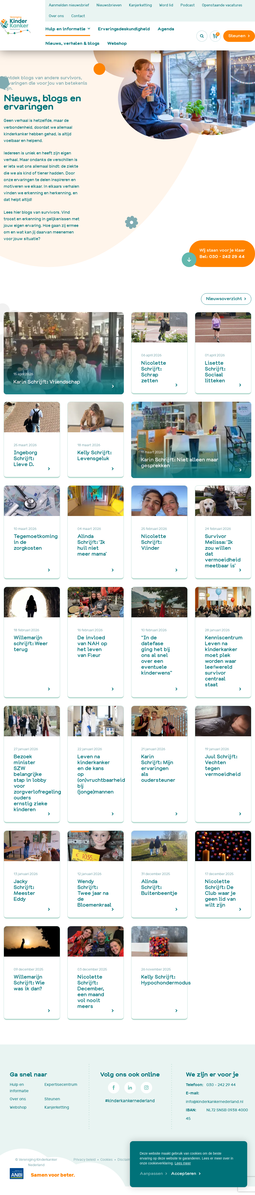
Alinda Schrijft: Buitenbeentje (159, 887)
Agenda (166, 28)
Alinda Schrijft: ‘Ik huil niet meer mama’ (92, 544)
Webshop (117, 43)
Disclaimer (125, 1160)
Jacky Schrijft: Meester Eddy (24, 890)
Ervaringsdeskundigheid (124, 28)
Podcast (188, 5)
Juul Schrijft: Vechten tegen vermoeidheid (223, 765)
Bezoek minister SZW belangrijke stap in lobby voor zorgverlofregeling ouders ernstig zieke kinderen (37, 783)
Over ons (56, 16)
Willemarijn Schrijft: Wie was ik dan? (29, 982)
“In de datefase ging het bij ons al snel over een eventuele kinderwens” (156, 655)
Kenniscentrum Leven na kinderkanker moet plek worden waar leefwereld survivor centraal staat (224, 661)
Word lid (166, 5)
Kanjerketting (140, 5)
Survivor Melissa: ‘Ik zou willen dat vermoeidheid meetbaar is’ (223, 550)
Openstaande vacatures (222, 5)
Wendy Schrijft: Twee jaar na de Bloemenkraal (94, 893)
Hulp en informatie (65, 28)
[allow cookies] (186, 1173)
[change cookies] (153, 1173)
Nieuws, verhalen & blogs (72, 43)
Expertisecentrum (59, 1084)
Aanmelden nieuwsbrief (69, 5)
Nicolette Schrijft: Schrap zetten (153, 371)
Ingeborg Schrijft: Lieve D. (25, 458)
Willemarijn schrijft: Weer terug (31, 643)
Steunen (52, 1099)
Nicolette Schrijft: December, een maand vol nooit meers (90, 991)
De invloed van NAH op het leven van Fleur (92, 646)
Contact (78, 16)
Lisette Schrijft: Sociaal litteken (215, 371)
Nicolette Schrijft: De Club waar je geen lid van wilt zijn (220, 893)
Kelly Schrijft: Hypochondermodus (166, 979)
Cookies (106, 1160)
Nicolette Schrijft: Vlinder (153, 541)
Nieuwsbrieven (109, 5)
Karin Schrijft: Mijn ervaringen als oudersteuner (158, 768)
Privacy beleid (85, 1160)
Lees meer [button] (183, 1163)
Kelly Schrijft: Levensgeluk (94, 455)
